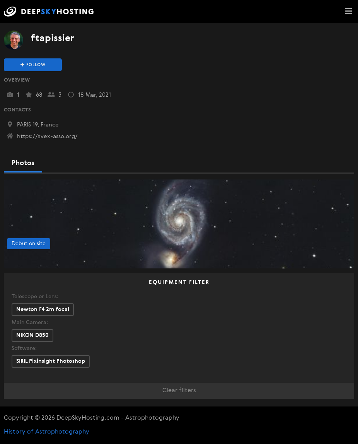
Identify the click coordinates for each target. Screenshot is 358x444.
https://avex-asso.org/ (42, 136)
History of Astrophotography (46, 432)
